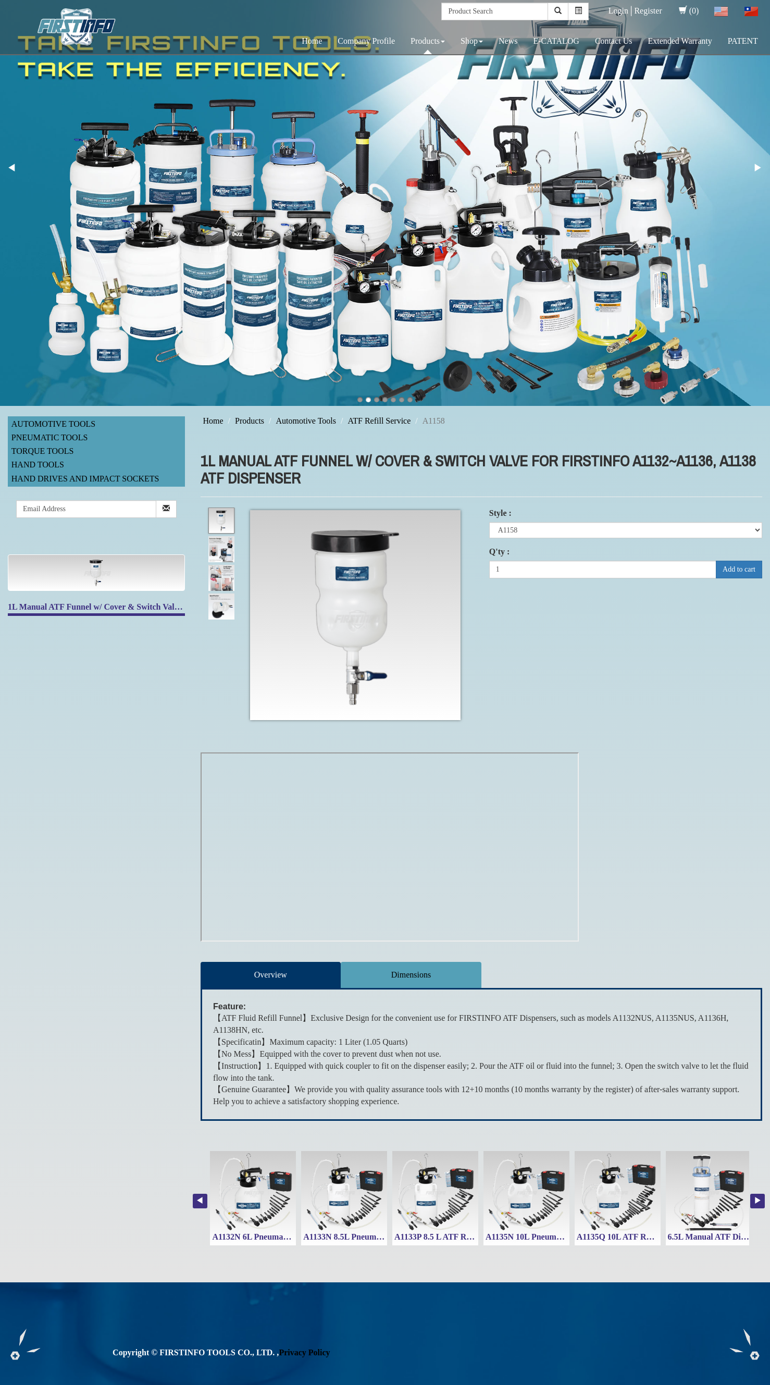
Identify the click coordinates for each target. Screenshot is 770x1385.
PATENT (743, 40)
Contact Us (613, 40)
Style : (500, 513)
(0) (689, 10)
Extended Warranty (680, 40)
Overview (270, 974)
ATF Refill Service (379, 420)
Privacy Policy (304, 1352)
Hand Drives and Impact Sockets (85, 478)
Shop (472, 40)
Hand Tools (37, 464)
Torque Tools (42, 451)
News (508, 40)
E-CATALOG (556, 40)
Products (428, 40)
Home (312, 40)
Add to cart (739, 569)
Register (648, 10)
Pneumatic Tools (49, 437)
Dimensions (411, 974)
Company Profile (366, 40)
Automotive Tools (53, 423)
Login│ (621, 10)
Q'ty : (499, 551)
